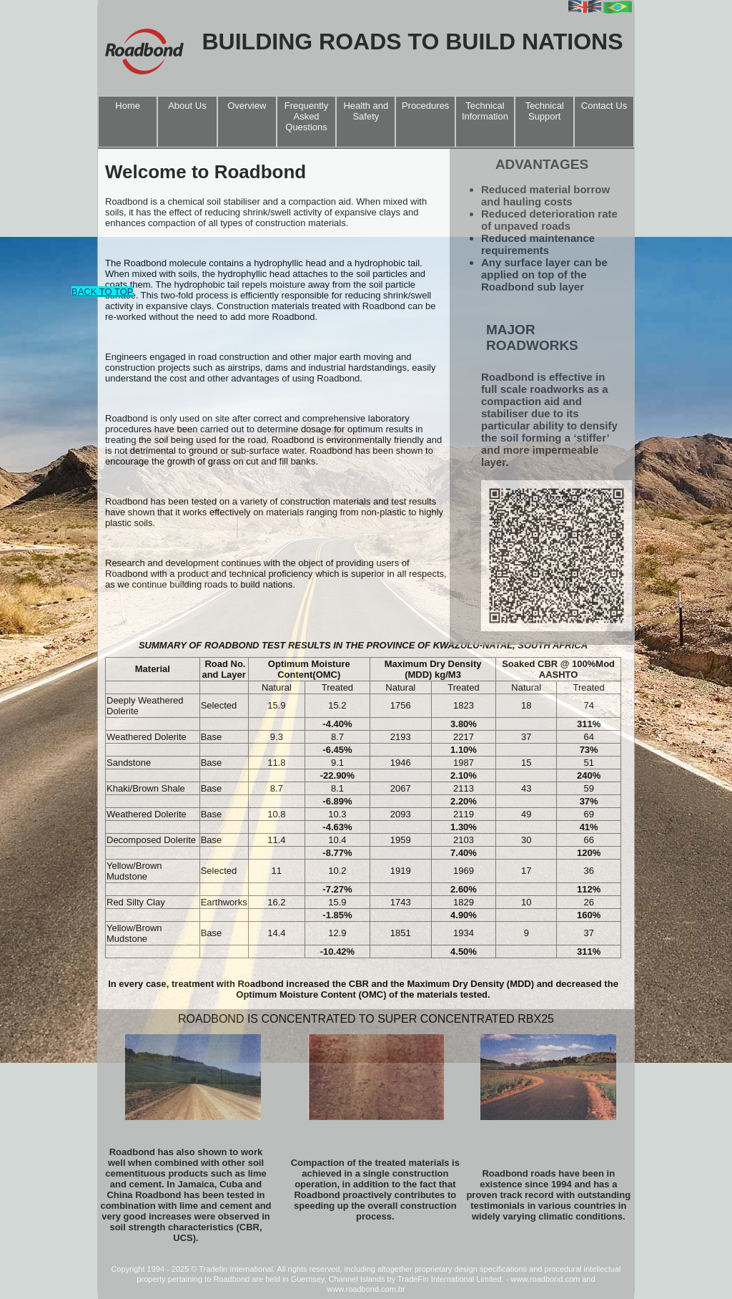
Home (127, 105)
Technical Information (485, 111)
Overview (246, 105)
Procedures (425, 105)
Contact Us (604, 105)
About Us (187, 105)
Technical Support (544, 111)
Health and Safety (365, 111)
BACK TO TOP (102, 291)
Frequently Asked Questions (306, 116)
